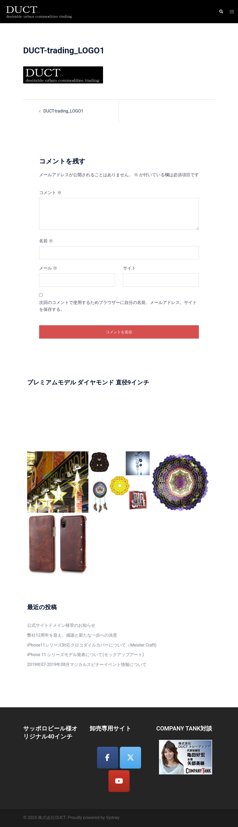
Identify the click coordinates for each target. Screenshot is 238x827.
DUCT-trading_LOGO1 (63, 111)
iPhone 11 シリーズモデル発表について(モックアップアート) (85, 654)
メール (48, 268)
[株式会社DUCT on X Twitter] (130, 758)
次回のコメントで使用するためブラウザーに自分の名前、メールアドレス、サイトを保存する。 (118, 306)
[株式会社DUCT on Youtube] (119, 781)
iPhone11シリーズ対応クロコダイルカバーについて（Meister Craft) (92, 645)
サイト (129, 268)
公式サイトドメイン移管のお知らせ (61, 625)
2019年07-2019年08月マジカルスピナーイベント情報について (86, 664)
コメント (50, 192)
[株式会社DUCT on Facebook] (107, 758)
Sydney (113, 817)
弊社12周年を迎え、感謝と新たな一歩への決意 (72, 635)
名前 (46, 240)
